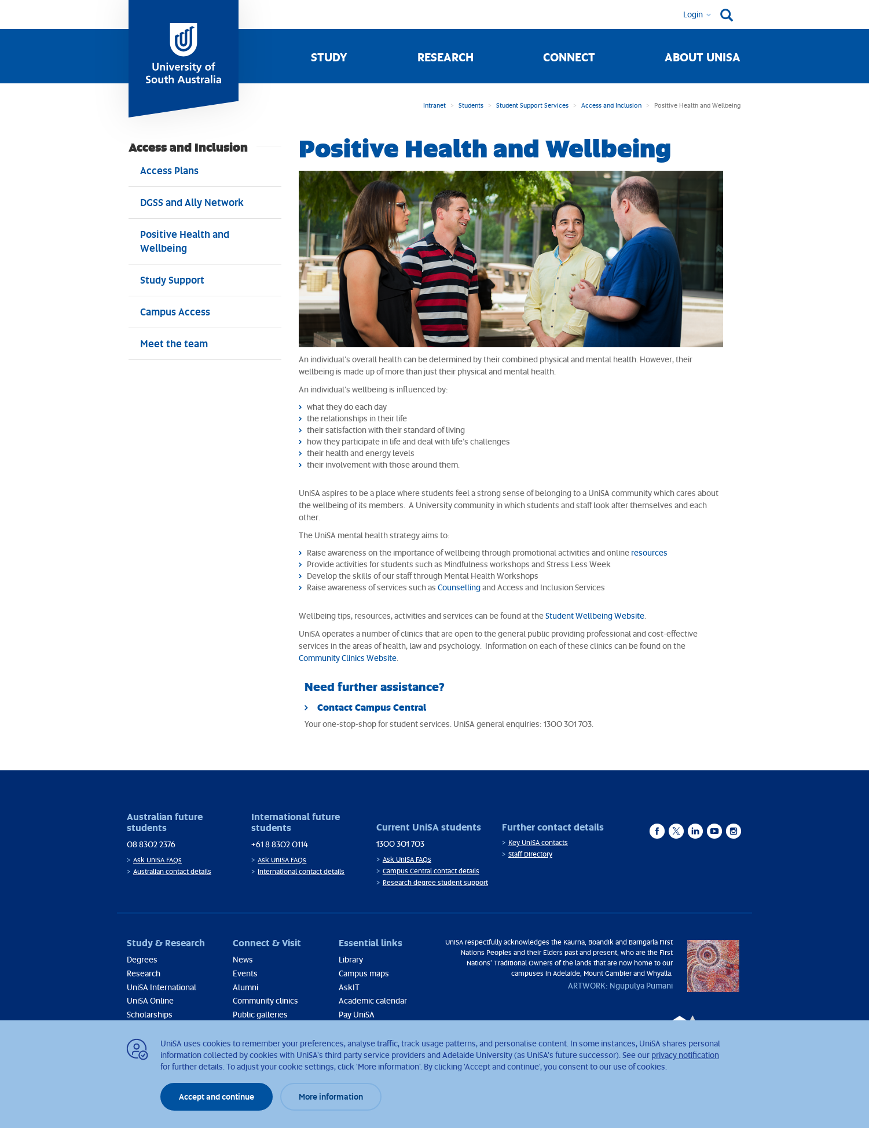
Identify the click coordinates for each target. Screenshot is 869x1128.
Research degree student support (435, 882)
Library (351, 959)
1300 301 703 (400, 843)
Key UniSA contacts (538, 842)
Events (245, 973)
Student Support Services (532, 105)
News (243, 959)
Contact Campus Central (371, 707)
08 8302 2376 (151, 844)
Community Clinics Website (348, 657)
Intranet (434, 105)
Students (471, 105)
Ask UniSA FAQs (157, 860)
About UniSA (702, 57)
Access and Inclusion (611, 105)
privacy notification (685, 1054)
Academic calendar (373, 1000)
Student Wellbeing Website (594, 615)
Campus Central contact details (431, 871)
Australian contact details (172, 871)
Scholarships (150, 1014)
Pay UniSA (357, 1014)
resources (649, 552)
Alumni (245, 987)
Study (329, 57)
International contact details (301, 871)
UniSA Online (150, 1000)
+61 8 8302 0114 (279, 844)
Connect (569, 57)
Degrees (142, 959)
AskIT (349, 987)
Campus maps (364, 973)
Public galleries (260, 1014)
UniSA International (161, 987)
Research (445, 57)
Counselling (459, 587)
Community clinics (265, 1000)
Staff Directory (530, 854)
